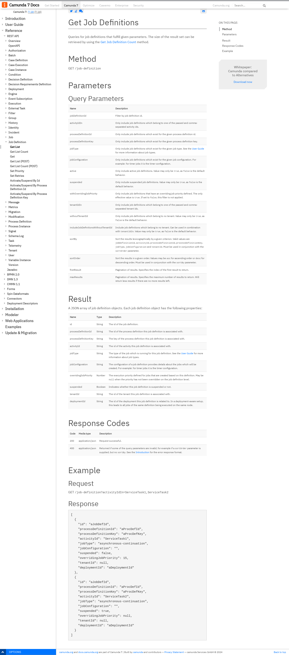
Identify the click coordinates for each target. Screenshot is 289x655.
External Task (16, 108)
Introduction (15, 18)
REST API (13, 36)
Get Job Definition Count (118, 42)
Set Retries (17, 176)
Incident (13, 132)
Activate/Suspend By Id (25, 180)
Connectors (14, 298)
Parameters (229, 34)
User (11, 255)
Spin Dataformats (18, 294)
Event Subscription (20, 99)
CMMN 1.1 (13, 284)
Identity (13, 127)
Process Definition (20, 221)
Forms (11, 289)
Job (10, 137)
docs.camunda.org (88, 652)
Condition (14, 74)
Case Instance (17, 70)
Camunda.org (221, 5)
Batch (12, 55)
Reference (13, 30)
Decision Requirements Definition (29, 84)
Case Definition (18, 60)
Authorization (17, 50)
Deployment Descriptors (22, 303)
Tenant (12, 250)
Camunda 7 (71, 5)
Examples (13, 326)
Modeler (12, 314)
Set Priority (17, 171)
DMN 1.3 (12, 279)
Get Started (52, 5)
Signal (12, 231)
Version (13, 265)
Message (13, 202)
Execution (14, 103)
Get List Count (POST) (24, 166)
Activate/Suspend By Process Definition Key (28, 195)
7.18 (31, 12)
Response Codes (232, 46)
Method (227, 29)
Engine (12, 94)
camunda (138, 652)
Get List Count (19, 152)
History (13, 123)
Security (138, 5)
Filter (11, 113)
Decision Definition (20, 79)
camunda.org (66, 652)
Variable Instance (19, 260)
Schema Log (15, 236)
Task (11, 241)
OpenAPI (14, 46)
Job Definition (17, 142)
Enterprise (121, 5)
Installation (14, 308)
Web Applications (19, 320)
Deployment (16, 89)
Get (12, 156)
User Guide (14, 24)
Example (227, 51)
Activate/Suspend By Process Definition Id (28, 187)
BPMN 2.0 (13, 274)
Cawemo (104, 5)
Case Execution (18, 65)
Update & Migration (21, 333)
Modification (16, 217)
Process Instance (19, 226)
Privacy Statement (174, 652)
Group (12, 118)
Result (226, 40)
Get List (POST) (19, 161)
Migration (14, 212)
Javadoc (12, 270)
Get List (15, 147)
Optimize (89, 5)
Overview (14, 41)
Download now (243, 82)
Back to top (280, 652)
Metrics (13, 207)
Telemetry (14, 245)
